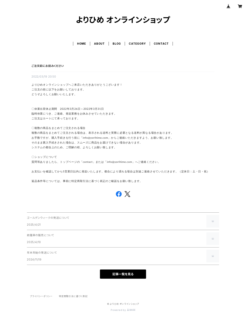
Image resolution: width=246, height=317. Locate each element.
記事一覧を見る (123, 274)
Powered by (123, 310)
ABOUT (99, 43)
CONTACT (161, 43)
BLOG (117, 43)
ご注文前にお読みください (48, 65)
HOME (81, 43)
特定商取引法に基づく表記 (73, 296)
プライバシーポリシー (41, 296)
